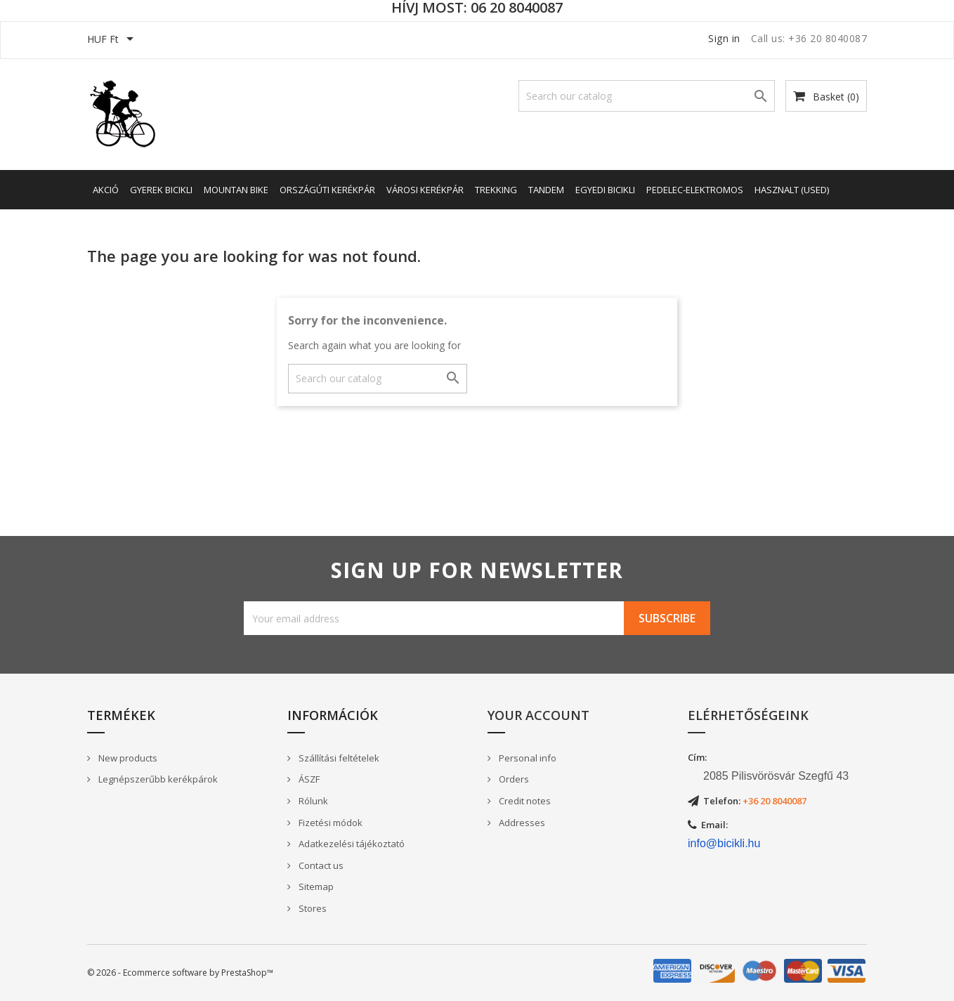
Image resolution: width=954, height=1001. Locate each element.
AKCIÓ (106, 189)
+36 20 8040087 (774, 800)
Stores (311, 908)
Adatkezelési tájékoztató (350, 843)
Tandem (546, 189)
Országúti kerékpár (327, 189)
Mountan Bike (236, 189)
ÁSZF (308, 779)
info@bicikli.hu (724, 843)
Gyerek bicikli (161, 189)
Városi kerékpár (425, 189)
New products (126, 758)
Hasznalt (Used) (791, 189)
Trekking (496, 189)
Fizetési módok (329, 822)
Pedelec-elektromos (694, 189)
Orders (513, 779)
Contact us (320, 865)
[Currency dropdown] (112, 40)
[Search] (646, 96)
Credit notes (524, 800)
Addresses (521, 822)
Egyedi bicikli (605, 189)
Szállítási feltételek (337, 758)
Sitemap (315, 886)
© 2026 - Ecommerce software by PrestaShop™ (180, 973)
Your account (538, 715)
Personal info (526, 758)
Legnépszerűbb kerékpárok (157, 779)
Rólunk (312, 800)
